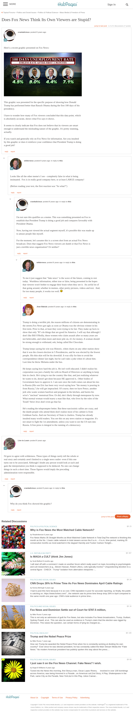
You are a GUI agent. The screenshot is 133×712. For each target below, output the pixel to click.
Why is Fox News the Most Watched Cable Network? (62, 529)
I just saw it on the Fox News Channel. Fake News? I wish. (65, 663)
